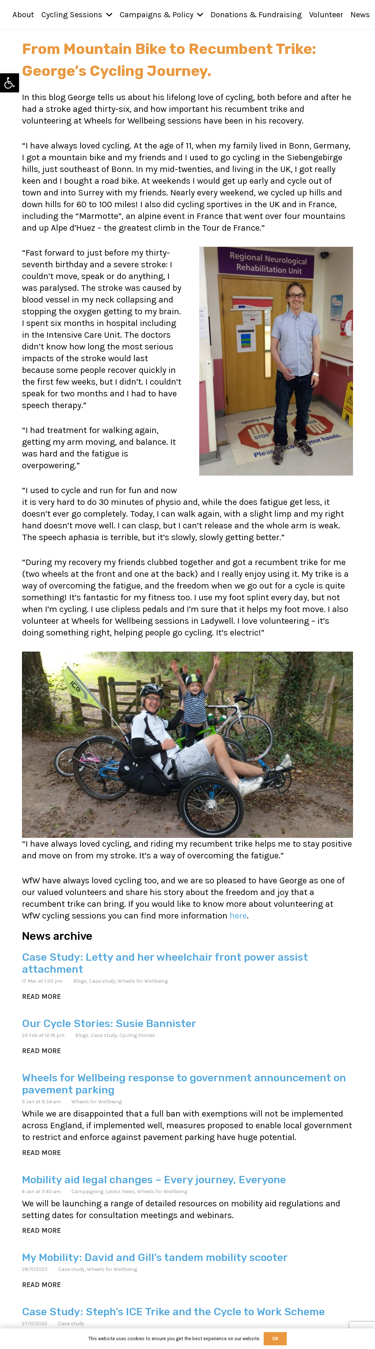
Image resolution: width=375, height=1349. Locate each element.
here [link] (238, 915)
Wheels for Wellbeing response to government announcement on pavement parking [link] (184, 1083)
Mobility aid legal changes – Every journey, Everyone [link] (154, 1179)
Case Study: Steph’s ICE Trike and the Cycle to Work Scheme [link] (173, 1311)
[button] (107, 14)
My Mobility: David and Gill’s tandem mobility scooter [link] (155, 1257)
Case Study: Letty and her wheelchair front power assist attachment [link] (165, 963)
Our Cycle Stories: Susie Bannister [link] (109, 1023)
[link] (9, 82)
